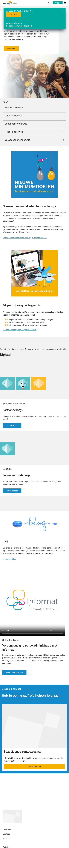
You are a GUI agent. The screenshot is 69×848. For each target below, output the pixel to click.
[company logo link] (12, 3)
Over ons (11, 48)
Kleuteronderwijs (34, 107)
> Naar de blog (9, 559)
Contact (6, 834)
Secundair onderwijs (34, 123)
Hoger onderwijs (34, 131)
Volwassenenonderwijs (34, 140)
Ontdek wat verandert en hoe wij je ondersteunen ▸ (25, 238)
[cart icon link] (64, 3)
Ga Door (13, 14)
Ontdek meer (12, 425)
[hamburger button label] (4, 3)
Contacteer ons (34, 766)
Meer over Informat (14, 672)
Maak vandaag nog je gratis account (20, 330)
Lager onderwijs (34, 115)
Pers (5, 838)
